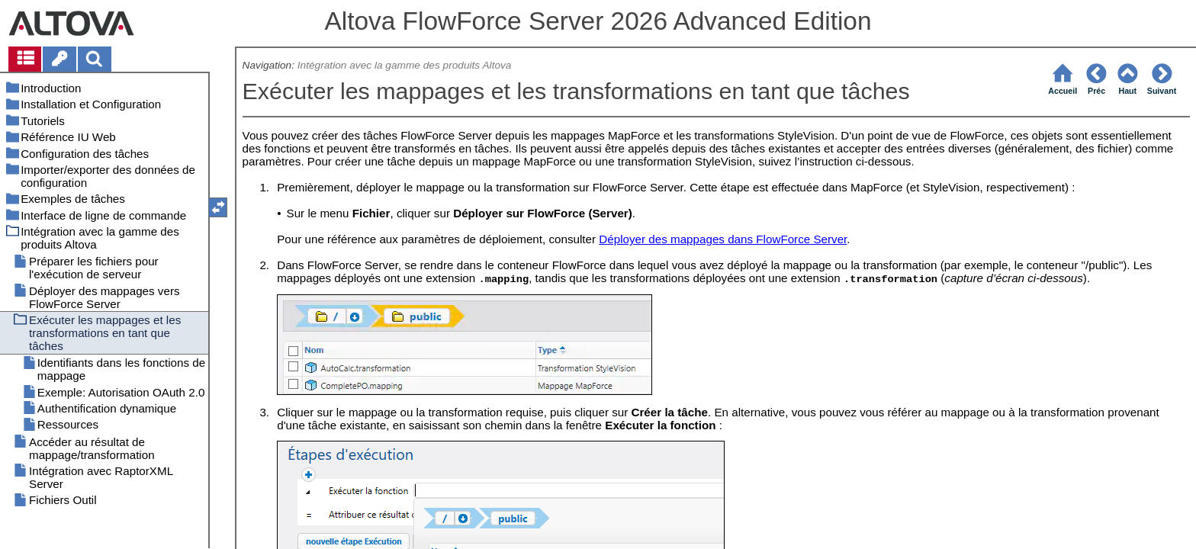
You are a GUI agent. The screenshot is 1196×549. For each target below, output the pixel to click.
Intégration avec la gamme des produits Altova (404, 65)
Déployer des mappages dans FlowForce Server (723, 239)
